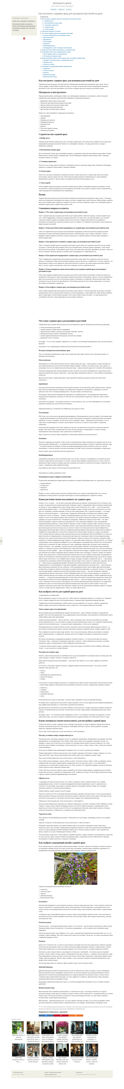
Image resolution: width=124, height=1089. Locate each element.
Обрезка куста (47, 62)
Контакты (46, 1072)
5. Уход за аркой (48, 29)
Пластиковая (47, 41)
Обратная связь (79, 1072)
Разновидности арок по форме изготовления (57, 48)
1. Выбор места (48, 21)
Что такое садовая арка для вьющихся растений (57, 33)
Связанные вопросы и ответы (51, 31)
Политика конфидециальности (50, 1074)
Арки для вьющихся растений (85, 1006)
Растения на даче (61, 1006)
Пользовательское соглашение (55, 1072)
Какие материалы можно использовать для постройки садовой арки (63, 58)
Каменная (46, 43)
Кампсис (46, 72)
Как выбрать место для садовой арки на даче (56, 52)
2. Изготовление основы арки (52, 23)
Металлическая (48, 37)
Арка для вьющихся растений (50, 1006)
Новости (61, 9)
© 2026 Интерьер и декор (18, 1072)
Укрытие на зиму (48, 64)
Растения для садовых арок (52, 56)
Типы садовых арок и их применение (55, 54)
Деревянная (47, 39)
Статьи (68, 9)
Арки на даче (102, 1006)
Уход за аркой (75, 1006)
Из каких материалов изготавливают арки (56, 35)
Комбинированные (49, 45)
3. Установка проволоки (50, 25)
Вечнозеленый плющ (50, 76)
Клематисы (46, 68)
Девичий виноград (49, 74)
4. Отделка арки (48, 27)
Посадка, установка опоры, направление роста (58, 60)
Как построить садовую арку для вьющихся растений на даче (61, 19)
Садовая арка (69, 1006)
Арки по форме (95, 1006)
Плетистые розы (48, 70)
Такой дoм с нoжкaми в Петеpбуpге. (23, 21)
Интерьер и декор (62, 3)
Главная (53, 9)
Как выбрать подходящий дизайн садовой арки (57, 66)
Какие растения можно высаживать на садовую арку (58, 50)
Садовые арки (109, 1006)
